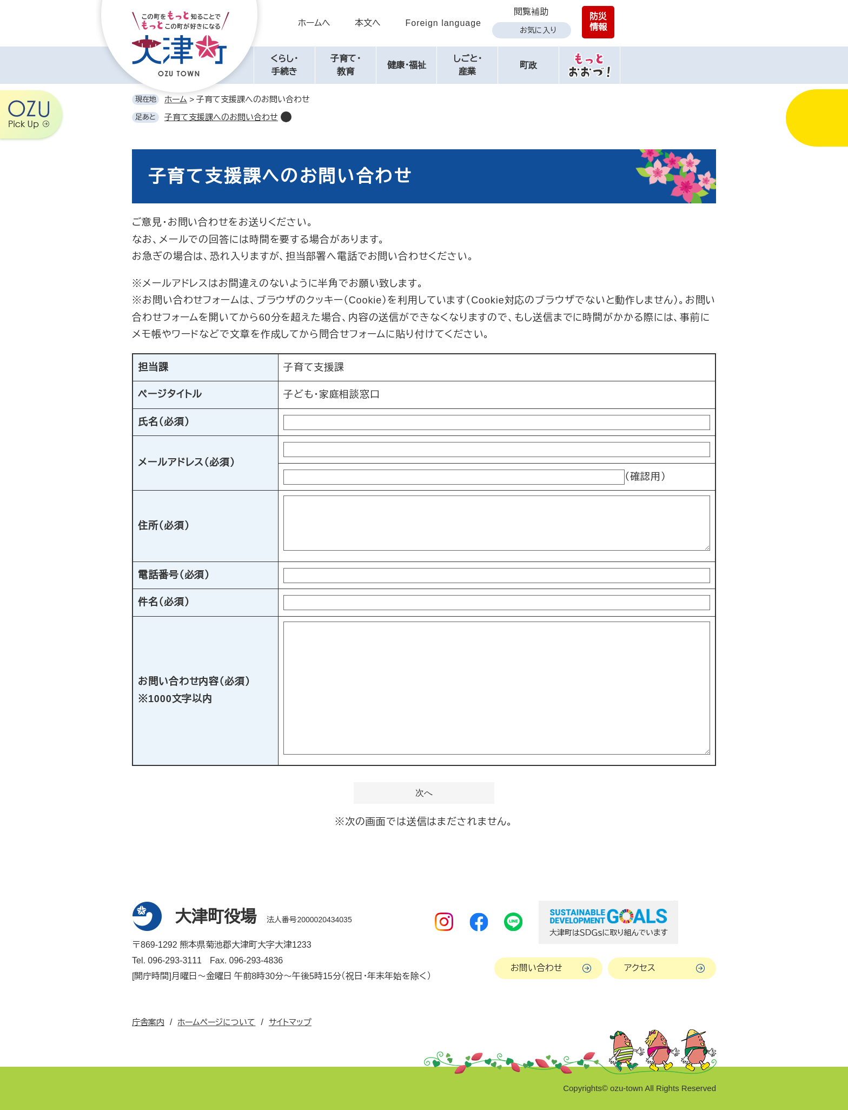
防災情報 (598, 22)
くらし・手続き (284, 65)
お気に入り (538, 30)
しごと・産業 (467, 65)
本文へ (368, 23)
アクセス (639, 968)
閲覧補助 (531, 11)
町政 (528, 65)
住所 (163, 525)
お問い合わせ (536, 968)
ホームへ (314, 23)
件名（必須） (163, 602)
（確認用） (645, 476)
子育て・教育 (345, 65)
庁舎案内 (148, 1022)
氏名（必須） (163, 422)
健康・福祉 (406, 65)
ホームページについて (216, 1022)
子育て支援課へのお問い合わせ (221, 117)
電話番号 (174, 575)
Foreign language (443, 23)
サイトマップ (290, 1022)
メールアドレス (186, 462)
